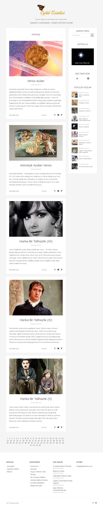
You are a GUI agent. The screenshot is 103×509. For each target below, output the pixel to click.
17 (47, 438)
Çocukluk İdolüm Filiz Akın (62, 466)
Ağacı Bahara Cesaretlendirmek (84, 119)
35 (45, 441)
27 (20, 441)
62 (34, 445)
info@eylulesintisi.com (84, 466)
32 (36, 441)
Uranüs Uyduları (84, 127)
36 (48, 441)
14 (39, 438)
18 (50, 438)
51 (35, 443)
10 (28, 438)
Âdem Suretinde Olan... (84, 95)
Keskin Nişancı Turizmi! (83, 135)
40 (60, 441)
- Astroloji (33, 469)
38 (54, 441)
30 (30, 441)
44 (13, 443)
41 (63, 441)
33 (39, 441)
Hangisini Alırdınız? (85, 111)
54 (44, 443)
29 (26, 441)
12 (33, 438)
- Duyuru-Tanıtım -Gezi (38, 472)
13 (36, 438)
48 (25, 443)
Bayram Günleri (58, 471)
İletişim (70, 23)
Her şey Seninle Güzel (86, 166)
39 (57, 441)
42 (7, 443)
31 (32, 441)
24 (11, 441)
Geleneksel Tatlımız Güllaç (85, 143)
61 (31, 445)
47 (22, 443)
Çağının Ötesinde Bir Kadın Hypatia (85, 151)
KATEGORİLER (44, 23)
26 (17, 441)
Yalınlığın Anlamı (84, 103)
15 (42, 438)
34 (42, 441)
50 (32, 443)
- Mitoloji (33, 474)
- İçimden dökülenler (37, 483)
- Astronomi (34, 466)
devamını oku (14, 115)
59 (60, 443)
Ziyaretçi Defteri (59, 23)
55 (47, 443)
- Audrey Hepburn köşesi (39, 480)
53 (41, 443)
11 (30, 438)
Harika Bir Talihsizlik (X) (36, 399)
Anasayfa (34, 23)
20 (56, 438)
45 (16, 443)
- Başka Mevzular (36, 486)
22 (62, 438)
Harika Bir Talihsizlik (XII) (35, 241)
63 (37, 445)
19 (53, 438)
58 (57, 443)
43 (10, 443)
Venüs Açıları (35, 81)
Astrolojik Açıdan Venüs (36, 165)
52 (38, 443)
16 (45, 438)
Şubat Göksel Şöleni (85, 158)
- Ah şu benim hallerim (38, 477)
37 (51, 441)
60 (63, 443)
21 (59, 438)
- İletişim (9, 472)
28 (23, 441)
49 (29, 443)
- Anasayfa (10, 466)
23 (8, 441)
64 (40, 445)
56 (50, 443)
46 (19, 443)
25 (14, 441)
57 (53, 443)
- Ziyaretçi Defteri (12, 469)
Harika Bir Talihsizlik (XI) (36, 320)
